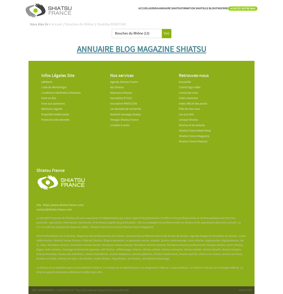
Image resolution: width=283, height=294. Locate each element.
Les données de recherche (126, 109)
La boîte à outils (120, 125)
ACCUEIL (103, 10)
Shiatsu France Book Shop (195, 131)
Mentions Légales (51, 109)
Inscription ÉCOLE (121, 98)
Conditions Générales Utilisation (61, 93)
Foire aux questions (53, 104)
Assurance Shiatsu (121, 93)
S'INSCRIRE (209, 10)
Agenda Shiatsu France (124, 82)
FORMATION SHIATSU (170, 10)
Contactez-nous (188, 93)
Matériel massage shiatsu (125, 114)
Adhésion (46, 82)
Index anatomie (188, 98)
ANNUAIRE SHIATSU (139, 10)
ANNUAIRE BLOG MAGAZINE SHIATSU (141, 49)
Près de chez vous (189, 109)
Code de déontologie (53, 87)
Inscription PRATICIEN (123, 104)
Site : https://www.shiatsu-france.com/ (60, 205)
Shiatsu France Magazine (194, 136)
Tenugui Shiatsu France (124, 120)
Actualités (185, 82)
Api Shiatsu (117, 87)
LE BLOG (193, 10)
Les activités (186, 114)
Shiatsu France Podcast (193, 141)
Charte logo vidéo (189, 87)
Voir (166, 33)
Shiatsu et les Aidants (192, 125)
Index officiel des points (193, 104)
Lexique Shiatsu (188, 120)
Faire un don (48, 98)
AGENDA (117, 10)
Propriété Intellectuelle (55, 114)
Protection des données (55, 120)
